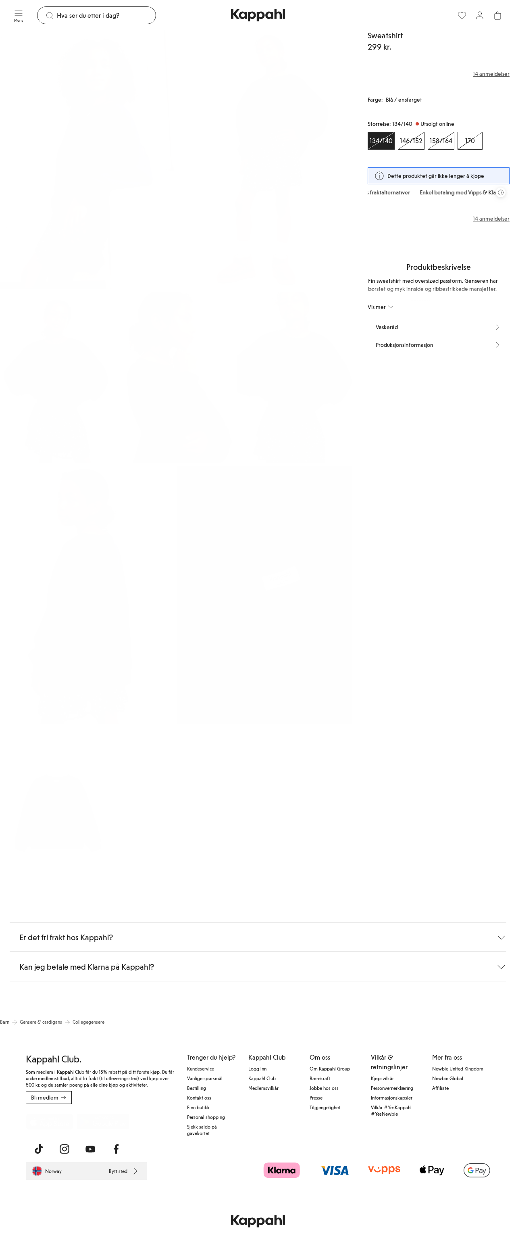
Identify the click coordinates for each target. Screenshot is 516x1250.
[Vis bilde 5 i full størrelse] (294, 377)
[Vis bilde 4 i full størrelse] (175, 377)
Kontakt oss (199, 1097)
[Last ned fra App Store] (49, 1122)
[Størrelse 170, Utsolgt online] (470, 141)
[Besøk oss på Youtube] (90, 1149)
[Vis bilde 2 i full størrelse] (264, 159)
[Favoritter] (462, 15)
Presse (316, 1097)
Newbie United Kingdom (457, 1068)
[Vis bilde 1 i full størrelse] (87, 159)
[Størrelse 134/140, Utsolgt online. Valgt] (381, 141)
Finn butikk (198, 1107)
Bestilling (196, 1088)
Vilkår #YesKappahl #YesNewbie (391, 1110)
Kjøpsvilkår (382, 1078)
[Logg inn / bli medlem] (480, 15)
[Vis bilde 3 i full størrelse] (57, 377)
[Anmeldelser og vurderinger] (439, 74)
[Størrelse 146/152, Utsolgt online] (411, 141)
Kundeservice (200, 1068)
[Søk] (106, 15)
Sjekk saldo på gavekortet (202, 1130)
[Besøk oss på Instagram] (64, 1149)
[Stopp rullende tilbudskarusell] (501, 192)
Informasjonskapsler (391, 1097)
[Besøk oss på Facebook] (116, 1149)
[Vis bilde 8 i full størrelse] (57, 812)
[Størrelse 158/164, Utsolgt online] (441, 141)
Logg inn (257, 1068)
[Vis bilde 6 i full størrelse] (87, 595)
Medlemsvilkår (263, 1088)
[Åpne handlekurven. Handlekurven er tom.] (497, 15)
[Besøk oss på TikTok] (38, 1149)
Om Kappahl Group (330, 1068)
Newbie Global (447, 1078)
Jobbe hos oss (324, 1088)
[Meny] (18, 15)
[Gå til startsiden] (258, 15)
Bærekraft (320, 1078)
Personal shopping (206, 1117)
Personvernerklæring (392, 1088)
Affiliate (440, 1088)
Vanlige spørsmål (205, 1078)
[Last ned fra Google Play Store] (103, 1122)
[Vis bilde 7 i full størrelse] (264, 595)
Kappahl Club (262, 1078)
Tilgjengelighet (325, 1107)
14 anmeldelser (491, 218)
